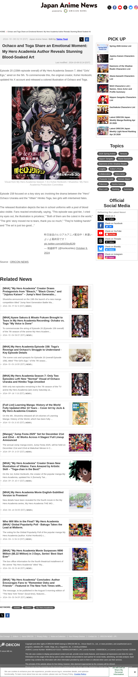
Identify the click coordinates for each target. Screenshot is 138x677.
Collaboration (105, 174)
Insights (102, 169)
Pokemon (103, 184)
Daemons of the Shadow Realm (113, 164)
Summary (128, 189)
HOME (2, 32)
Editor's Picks (116, 169)
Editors (15, 636)
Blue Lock (103, 189)
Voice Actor (120, 174)
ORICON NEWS (19, 262)
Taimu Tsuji (62, 39)
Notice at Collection (58, 636)
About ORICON (27, 636)
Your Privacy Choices (77, 636)
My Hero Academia (44, 607)
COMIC (28, 607)
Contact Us (92, 636)
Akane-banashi (124, 159)
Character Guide (106, 179)
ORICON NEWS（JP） (109, 636)
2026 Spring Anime (107, 154)
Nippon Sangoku (106, 159)
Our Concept (5, 636)
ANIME (17, 607)
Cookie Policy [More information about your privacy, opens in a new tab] (80, 674)
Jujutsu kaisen (118, 184)
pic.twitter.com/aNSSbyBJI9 (59, 243)
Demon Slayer (124, 179)
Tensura (123, 154)
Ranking (115, 189)
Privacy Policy (42, 636)
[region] (69, 672)
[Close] (135, 672)
